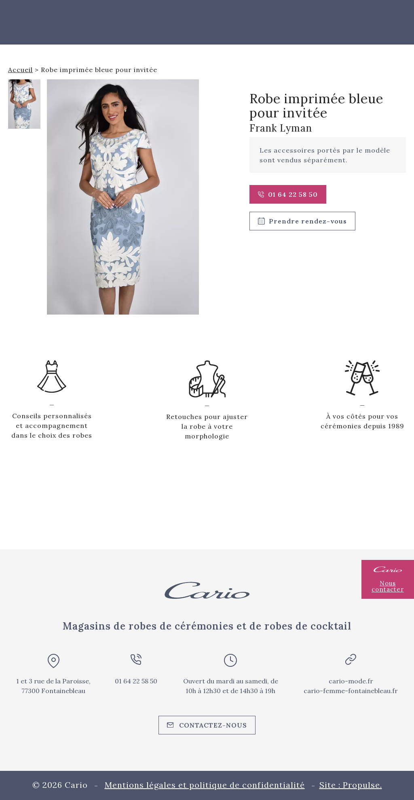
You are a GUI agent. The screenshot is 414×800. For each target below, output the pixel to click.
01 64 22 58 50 (288, 194)
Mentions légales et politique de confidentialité (205, 785)
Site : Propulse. (350, 785)
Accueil (20, 70)
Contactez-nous (207, 725)
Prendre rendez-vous (302, 221)
